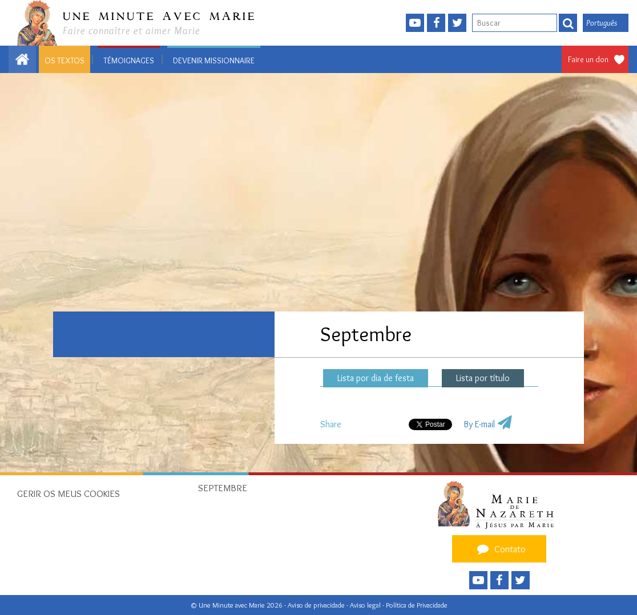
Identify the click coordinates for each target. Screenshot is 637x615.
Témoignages (128, 60)
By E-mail (479, 424)
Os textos (64, 60)
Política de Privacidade (416, 605)
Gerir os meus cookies (68, 493)
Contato (500, 549)
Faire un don (588, 59)
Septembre (222, 487)
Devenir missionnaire (214, 60)
